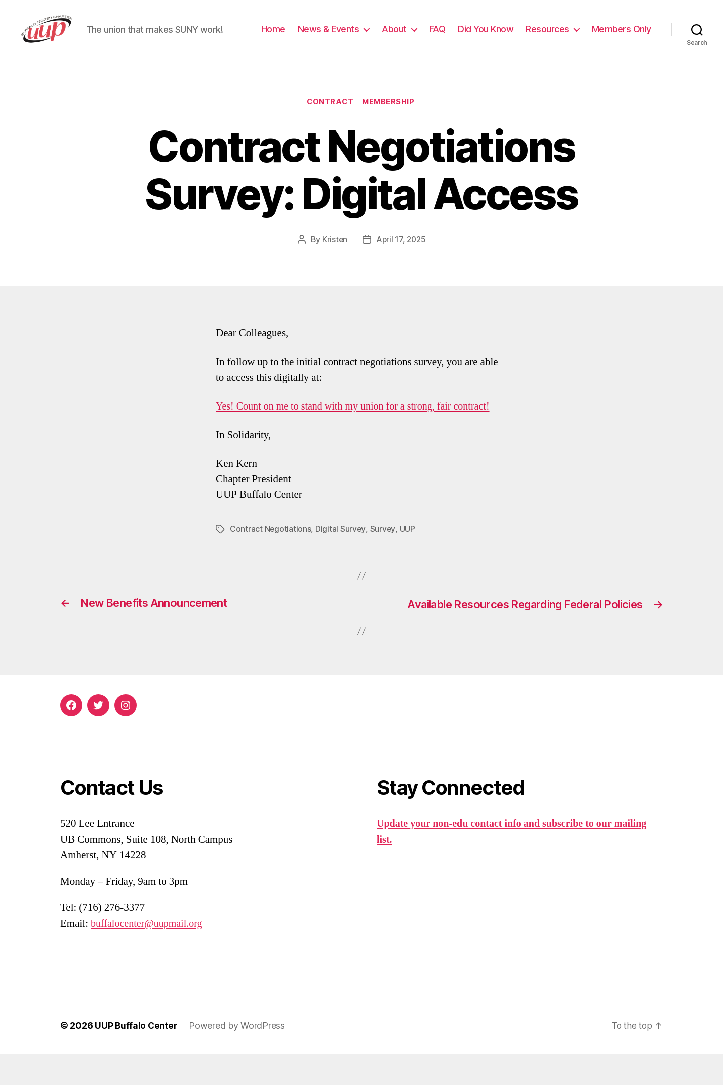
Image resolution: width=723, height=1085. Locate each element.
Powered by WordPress (238, 1056)
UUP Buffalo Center (136, 1056)
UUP (407, 561)
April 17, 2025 (401, 271)
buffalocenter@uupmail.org (149, 954)
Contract (329, 133)
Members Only (621, 52)
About (465, 37)
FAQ (509, 37)
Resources (619, 37)
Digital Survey (341, 561)
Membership (390, 133)
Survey (383, 561)
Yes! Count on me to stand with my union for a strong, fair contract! (359, 438)
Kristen (333, 271)
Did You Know (557, 37)
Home (345, 37)
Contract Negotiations (270, 561)
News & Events (400, 37)
